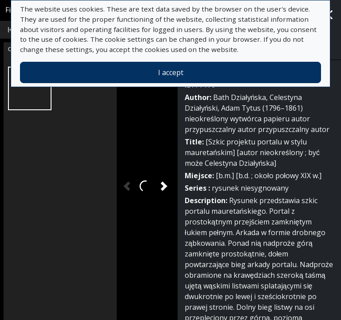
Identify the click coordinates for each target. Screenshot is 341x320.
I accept (170, 72)
